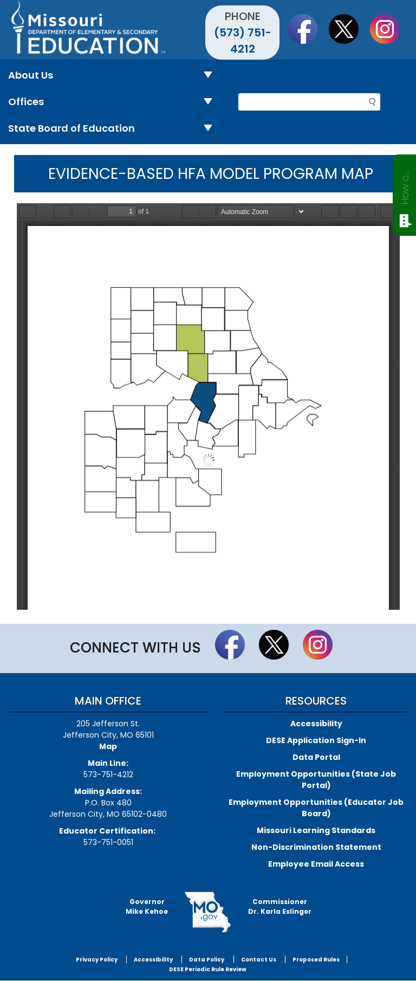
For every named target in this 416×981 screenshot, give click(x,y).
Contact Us (258, 960)
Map (108, 746)
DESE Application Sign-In (316, 740)
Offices (114, 102)
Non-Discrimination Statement (316, 847)
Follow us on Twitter (348, 29)
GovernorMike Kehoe (147, 906)
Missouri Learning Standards (316, 830)
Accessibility (316, 723)
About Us (114, 75)
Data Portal (316, 757)
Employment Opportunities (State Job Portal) (316, 780)
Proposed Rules (316, 960)
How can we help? (405, 185)
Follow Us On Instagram (390, 29)
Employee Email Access (316, 864)
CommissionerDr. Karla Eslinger (279, 906)
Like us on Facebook (307, 29)
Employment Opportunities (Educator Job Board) (316, 808)
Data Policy (206, 960)
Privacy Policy (97, 960)
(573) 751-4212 (242, 40)
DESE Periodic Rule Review (207, 969)
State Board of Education (114, 129)
